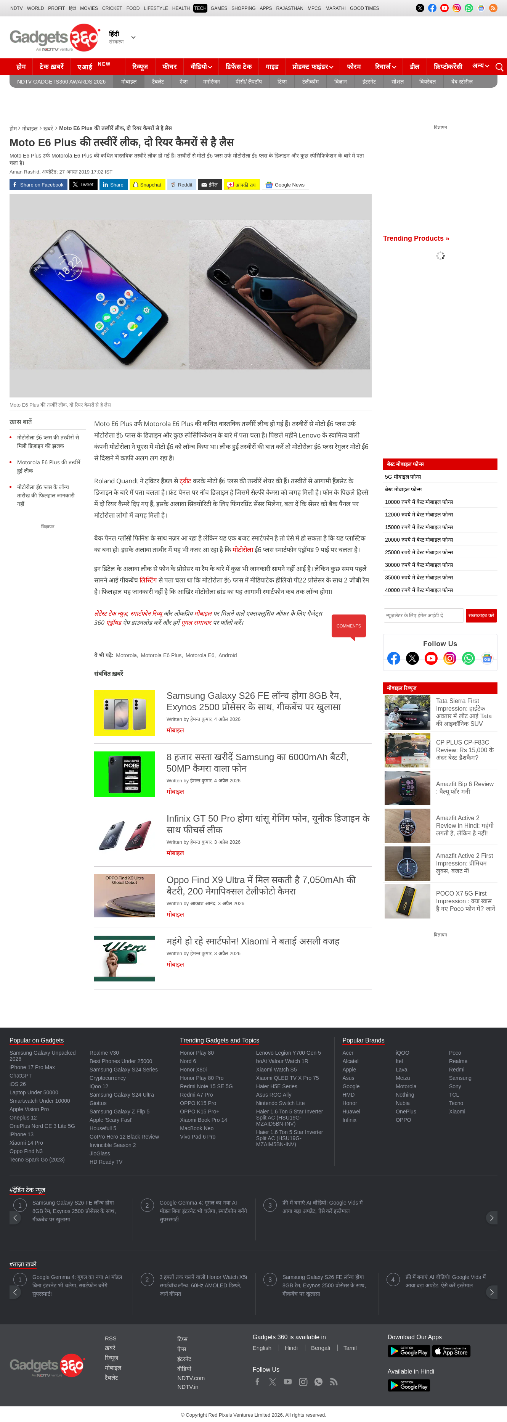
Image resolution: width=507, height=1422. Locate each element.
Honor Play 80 (197, 1053)
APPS (266, 8)
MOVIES (89, 8)
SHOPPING (243, 8)
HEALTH (181, 8)
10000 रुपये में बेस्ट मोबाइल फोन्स (419, 502)
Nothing (405, 1095)
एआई (95, 66)
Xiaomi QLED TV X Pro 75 (287, 1078)
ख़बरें (48, 128)
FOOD (133, 8)
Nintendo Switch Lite (280, 1103)
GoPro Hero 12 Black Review (124, 1137)
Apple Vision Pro (29, 1109)
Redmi (456, 1069)
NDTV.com (191, 1378)
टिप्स (282, 82)
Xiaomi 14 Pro (26, 1143)
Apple (349, 1069)
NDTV (16, 8)
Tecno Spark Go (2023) (37, 1160)
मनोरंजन (211, 82)
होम (21, 67)
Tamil (350, 1348)
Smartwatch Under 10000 (40, 1101)
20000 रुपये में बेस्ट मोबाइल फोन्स (419, 540)
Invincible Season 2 (113, 1145)
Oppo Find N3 (26, 1151)
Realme (458, 1061)
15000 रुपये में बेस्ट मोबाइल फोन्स (419, 527)
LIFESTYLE (156, 8)
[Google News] (487, 658)
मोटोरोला (243, 549)
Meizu (403, 1078)
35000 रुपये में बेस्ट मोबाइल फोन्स (419, 577)
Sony (455, 1086)
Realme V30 (104, 1053)
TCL (454, 1095)
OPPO (403, 1120)
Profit (56, 8)
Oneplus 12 (23, 1118)
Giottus (98, 1103)
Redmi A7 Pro (196, 1095)
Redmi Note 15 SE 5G (206, 1086)
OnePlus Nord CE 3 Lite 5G (42, 1126)
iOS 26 (18, 1084)
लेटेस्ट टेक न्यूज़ (110, 613)
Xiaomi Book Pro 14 (203, 1120)
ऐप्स (184, 82)
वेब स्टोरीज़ (462, 82)
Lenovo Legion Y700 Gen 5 (288, 1053)
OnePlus (406, 1111)
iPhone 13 (22, 1134)
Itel (399, 1061)
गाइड (272, 67)
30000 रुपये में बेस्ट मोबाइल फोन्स (419, 565)
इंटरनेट (369, 82)
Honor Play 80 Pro (201, 1078)
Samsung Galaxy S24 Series (124, 1069)
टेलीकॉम (310, 82)
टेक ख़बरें (51, 67)
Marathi (336, 8)
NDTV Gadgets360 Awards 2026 (61, 82)
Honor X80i (193, 1069)
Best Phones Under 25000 (121, 1061)
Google (350, 1086)
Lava (401, 1069)
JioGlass (100, 1153)
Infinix (349, 1120)
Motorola (126, 655)
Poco (455, 1053)
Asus (348, 1078)
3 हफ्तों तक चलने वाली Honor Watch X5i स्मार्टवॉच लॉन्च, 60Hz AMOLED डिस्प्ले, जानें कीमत (203, 1285)
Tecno (456, 1103)
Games (219, 8)
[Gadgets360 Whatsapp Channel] (468, 658)
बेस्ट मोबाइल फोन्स (403, 489)
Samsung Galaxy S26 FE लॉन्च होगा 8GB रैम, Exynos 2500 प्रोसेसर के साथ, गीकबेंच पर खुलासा (74, 1211)
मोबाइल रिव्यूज (401, 688)
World (35, 8)
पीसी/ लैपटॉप (249, 82)
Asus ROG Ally (274, 1095)
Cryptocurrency (108, 1078)
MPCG (314, 8)
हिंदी (72, 8)
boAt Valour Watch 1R (282, 1061)
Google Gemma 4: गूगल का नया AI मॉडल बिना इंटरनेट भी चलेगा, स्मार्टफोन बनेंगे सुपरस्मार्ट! (203, 1211)
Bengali (320, 1348)
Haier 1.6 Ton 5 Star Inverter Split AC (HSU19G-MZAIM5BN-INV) (289, 1138)
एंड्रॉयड (113, 622)
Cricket (112, 8)
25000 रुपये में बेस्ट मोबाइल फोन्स (419, 552)
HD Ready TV (106, 1162)
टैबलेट (158, 82)
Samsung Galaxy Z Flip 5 (119, 1111)
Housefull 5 (103, 1128)
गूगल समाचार (196, 622)
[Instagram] (449, 658)
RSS (111, 1338)
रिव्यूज (140, 67)
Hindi (291, 1348)
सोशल (397, 82)
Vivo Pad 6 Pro (197, 1137)
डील (415, 67)
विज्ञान (340, 82)
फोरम (354, 67)
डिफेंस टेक (239, 67)
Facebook (257, 1380)
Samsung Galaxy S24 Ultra (122, 1095)
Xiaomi (457, 1111)
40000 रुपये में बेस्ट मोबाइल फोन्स (419, 590)
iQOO (402, 1053)
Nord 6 (188, 1061)
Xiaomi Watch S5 (276, 1069)
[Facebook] (393, 658)
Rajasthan (289, 8)
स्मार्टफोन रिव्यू (146, 613)
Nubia (403, 1103)
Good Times (364, 8)
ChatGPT (21, 1076)
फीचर (169, 67)
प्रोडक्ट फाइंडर (310, 67)
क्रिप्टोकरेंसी (448, 67)
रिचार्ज (383, 67)
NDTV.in (187, 1386)
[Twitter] (412, 658)
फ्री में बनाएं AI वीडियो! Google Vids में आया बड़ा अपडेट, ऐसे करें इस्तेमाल (322, 1207)
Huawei (351, 1111)
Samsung (460, 1078)
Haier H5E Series (276, 1086)
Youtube (288, 1380)
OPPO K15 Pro (198, 1103)
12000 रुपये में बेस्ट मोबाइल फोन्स (419, 515)
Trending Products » (416, 238)
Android (227, 655)
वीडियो (199, 67)
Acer (347, 1053)
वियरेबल (427, 82)
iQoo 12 (99, 1086)
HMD (348, 1095)
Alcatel (350, 1061)
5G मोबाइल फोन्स (403, 477)
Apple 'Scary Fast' (111, 1120)
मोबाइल (128, 82)
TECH (200, 8)
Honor (349, 1103)
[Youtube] (431, 658)
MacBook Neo (196, 1128)
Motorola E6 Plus (161, 655)
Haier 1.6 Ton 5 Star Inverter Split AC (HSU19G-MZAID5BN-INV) (289, 1117)
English (262, 1348)
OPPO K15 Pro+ (199, 1111)
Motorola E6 (200, 655)
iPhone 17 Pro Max (32, 1067)
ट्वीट (185, 480)
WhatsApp (318, 1380)
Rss (333, 1380)
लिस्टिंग (148, 580)
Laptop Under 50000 (34, 1092)
